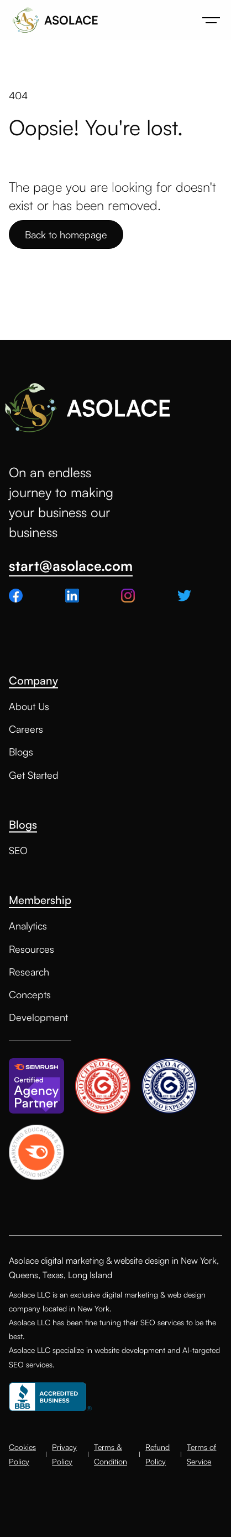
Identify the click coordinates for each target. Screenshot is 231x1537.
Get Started (34, 775)
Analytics (28, 926)
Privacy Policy (64, 1453)
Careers (26, 729)
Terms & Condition (110, 1453)
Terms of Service (201, 1453)
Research (29, 972)
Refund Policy (157, 1453)
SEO (18, 850)
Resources (31, 949)
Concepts (30, 994)
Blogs (21, 751)
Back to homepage (66, 234)
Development (38, 1017)
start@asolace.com (71, 566)
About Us (29, 706)
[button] (211, 20)
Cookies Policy (22, 1453)
